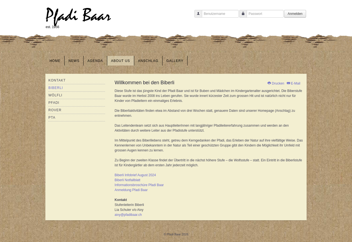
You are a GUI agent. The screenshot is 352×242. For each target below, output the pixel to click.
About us (120, 61)
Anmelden (295, 14)
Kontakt (57, 80)
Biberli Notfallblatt (127, 180)
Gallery (174, 61)
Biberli (55, 88)
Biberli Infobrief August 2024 (135, 175)
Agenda (95, 61)
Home (55, 61)
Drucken (276, 83)
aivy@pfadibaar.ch (128, 215)
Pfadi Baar (78, 15)
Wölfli (55, 95)
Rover (55, 110)
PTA (51, 117)
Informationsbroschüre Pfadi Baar (139, 185)
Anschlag (148, 61)
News (73, 61)
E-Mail (293, 83)
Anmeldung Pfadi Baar (131, 190)
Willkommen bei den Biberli (144, 82)
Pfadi (53, 103)
